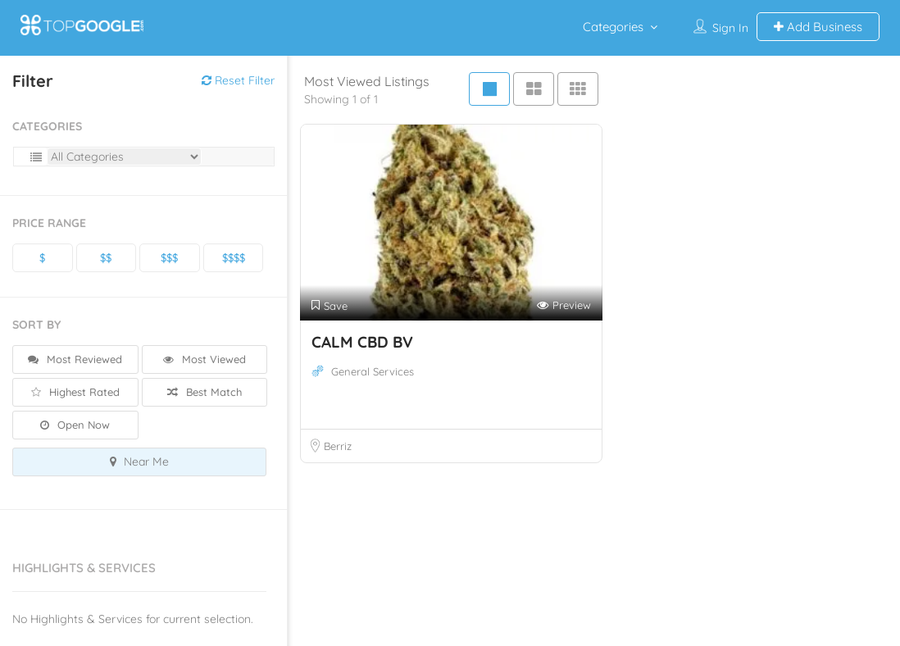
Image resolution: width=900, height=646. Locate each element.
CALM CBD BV (362, 342)
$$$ (169, 257)
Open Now (75, 424)
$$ (105, 257)
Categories (613, 26)
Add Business (818, 26)
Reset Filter (238, 80)
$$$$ (233, 257)
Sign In (730, 27)
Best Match (204, 391)
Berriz (338, 446)
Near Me (139, 461)
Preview (564, 305)
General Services (372, 371)
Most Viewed (204, 359)
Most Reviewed (75, 359)
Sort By (36, 324)
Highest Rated (75, 391)
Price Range (49, 223)
